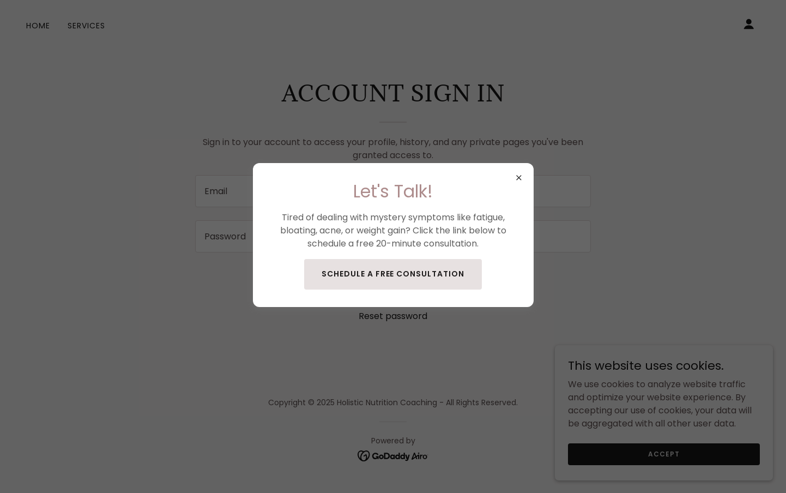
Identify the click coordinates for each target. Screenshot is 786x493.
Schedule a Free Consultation (393, 273)
